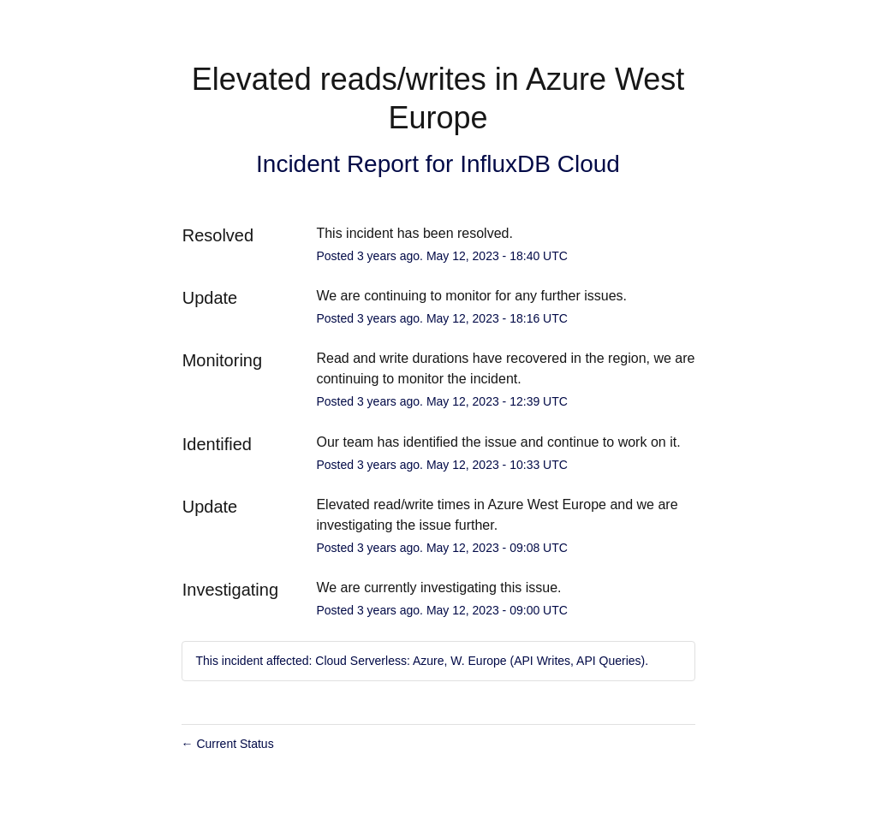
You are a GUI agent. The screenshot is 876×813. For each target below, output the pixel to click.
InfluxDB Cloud (540, 164)
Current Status (228, 744)
